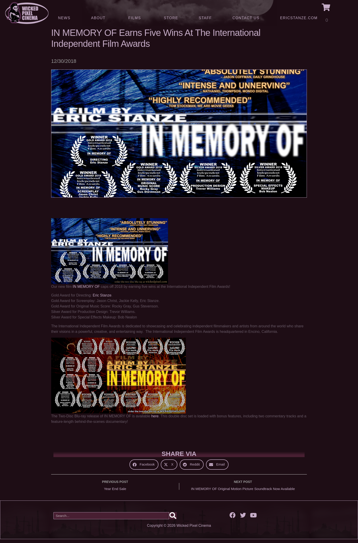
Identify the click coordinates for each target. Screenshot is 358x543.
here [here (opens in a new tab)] (154, 419)
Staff (205, 18)
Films (135, 18)
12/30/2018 (63, 64)
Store (171, 18)
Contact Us (246, 18)
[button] (144, 468)
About (99, 18)
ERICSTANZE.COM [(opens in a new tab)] (299, 18)
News (64, 18)
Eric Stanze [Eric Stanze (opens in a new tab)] (102, 299)
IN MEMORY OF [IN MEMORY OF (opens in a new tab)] (86, 290)
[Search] (173, 519)
